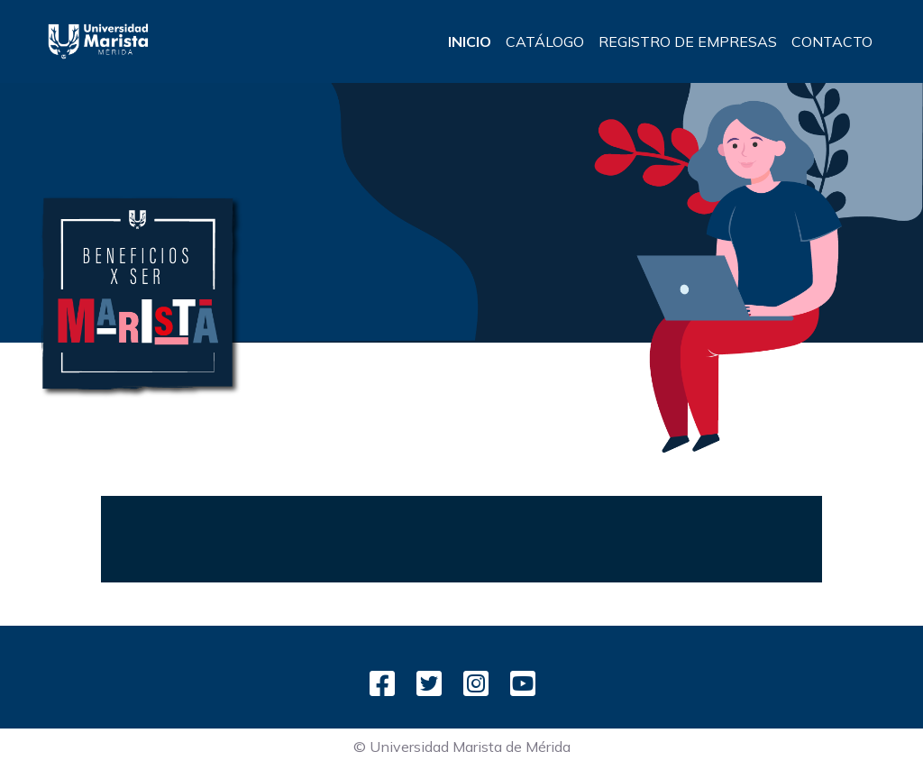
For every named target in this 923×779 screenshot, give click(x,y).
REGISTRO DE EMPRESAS (688, 41)
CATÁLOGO (545, 41)
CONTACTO (832, 41)
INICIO (469, 41)
